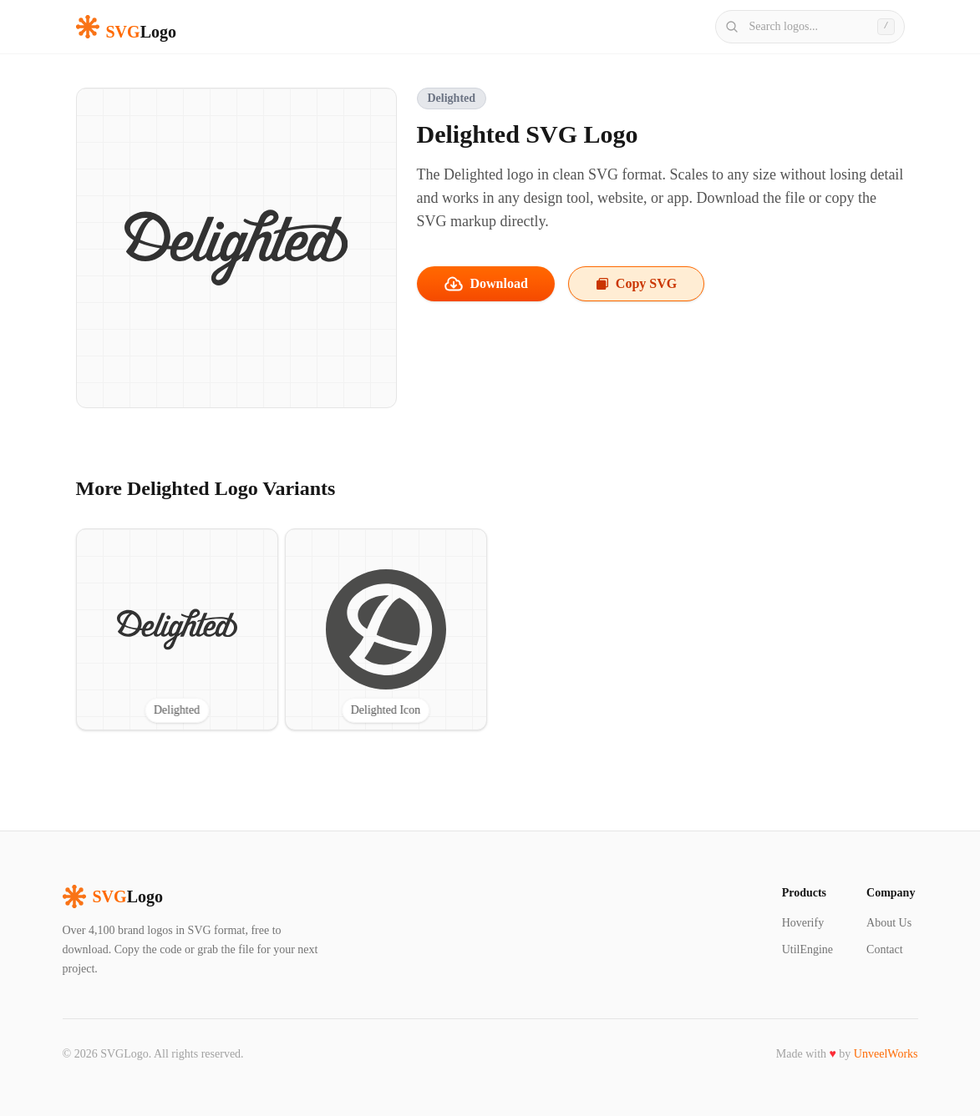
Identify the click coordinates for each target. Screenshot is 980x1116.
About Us (888, 923)
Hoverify (803, 923)
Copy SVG (636, 283)
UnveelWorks (886, 1054)
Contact (884, 949)
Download (486, 284)
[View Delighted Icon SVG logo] (386, 629)
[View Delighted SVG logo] (177, 629)
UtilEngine (807, 949)
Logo (113, 896)
